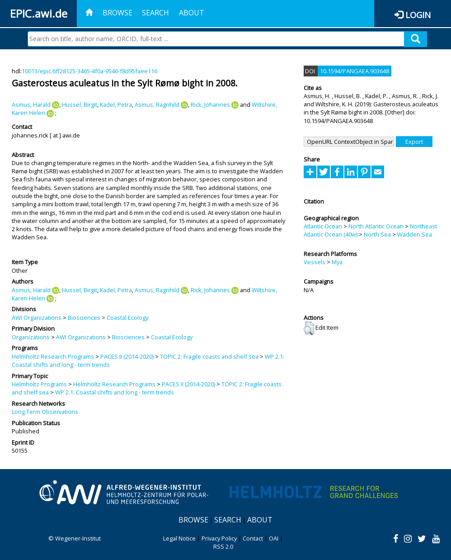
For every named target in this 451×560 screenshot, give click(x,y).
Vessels (314, 262)
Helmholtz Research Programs (53, 356)
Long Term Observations (45, 412)
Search (155, 13)
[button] (309, 328)
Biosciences (84, 317)
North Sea (377, 234)
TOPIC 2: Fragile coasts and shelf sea (209, 356)
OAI (273, 538)
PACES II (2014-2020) (127, 356)
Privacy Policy (219, 538)
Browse (117, 13)
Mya (337, 262)
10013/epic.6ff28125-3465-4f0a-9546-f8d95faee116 (89, 71)
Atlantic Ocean (323, 226)
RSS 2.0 (223, 546)
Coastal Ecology (127, 317)
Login (418, 14)
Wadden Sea (414, 234)
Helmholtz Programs (39, 384)
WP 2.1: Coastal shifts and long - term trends (114, 392)
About (191, 13)
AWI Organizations (36, 317)
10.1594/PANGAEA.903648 (354, 71)
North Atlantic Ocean (376, 226)
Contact (253, 538)
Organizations (31, 337)
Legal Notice (179, 538)
